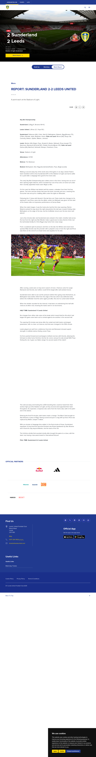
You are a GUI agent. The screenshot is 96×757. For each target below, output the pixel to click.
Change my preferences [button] (73, 751)
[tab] (36, 67)
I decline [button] (62, 751)
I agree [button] (55, 751)
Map (10, 536)
